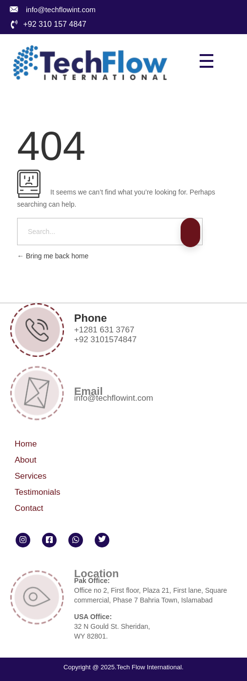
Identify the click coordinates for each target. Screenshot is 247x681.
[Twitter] (102, 540)
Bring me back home (52, 256)
